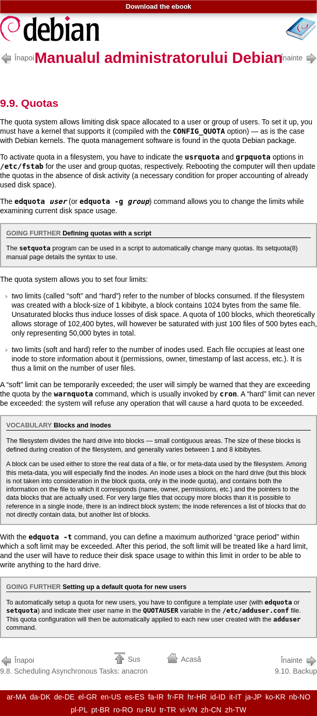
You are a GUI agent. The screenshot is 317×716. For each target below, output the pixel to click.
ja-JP (253, 697)
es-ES (135, 697)
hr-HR (197, 697)
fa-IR (156, 697)
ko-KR (275, 697)
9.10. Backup (296, 664)
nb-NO (299, 697)
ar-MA (16, 697)
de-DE (64, 697)
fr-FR (175, 697)
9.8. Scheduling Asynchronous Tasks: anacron (74, 664)
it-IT (235, 697)
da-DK (40, 697)
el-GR (87, 697)
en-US (111, 697)
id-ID (218, 697)
